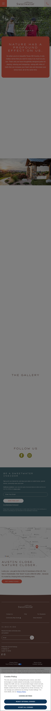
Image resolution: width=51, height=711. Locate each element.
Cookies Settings (25, 696)
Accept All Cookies (25, 708)
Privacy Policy (21, 692)
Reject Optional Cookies (25, 702)
